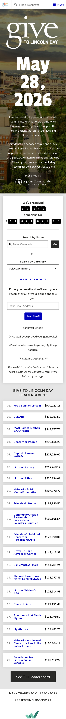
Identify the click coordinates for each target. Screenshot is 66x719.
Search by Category (33, 261)
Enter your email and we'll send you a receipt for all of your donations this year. (33, 293)
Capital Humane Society (24, 454)
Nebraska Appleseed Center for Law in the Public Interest (27, 643)
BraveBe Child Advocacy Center (25, 552)
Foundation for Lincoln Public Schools (23, 659)
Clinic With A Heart (26, 564)
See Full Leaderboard (33, 677)
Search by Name (33, 237)
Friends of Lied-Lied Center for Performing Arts (27, 536)
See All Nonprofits (33, 279)
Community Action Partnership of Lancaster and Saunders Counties (26, 518)
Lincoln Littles (23, 478)
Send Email (33, 316)
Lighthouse (21, 629)
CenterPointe (22, 604)
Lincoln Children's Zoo (25, 591)
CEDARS (19, 416)
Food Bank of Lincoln (27, 405)
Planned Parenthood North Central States (27, 577)
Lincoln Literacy (24, 467)
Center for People (25, 441)
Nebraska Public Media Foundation (25, 491)
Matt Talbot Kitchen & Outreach (27, 429)
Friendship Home (25, 503)
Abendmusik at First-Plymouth (27, 616)
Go (55, 244)
